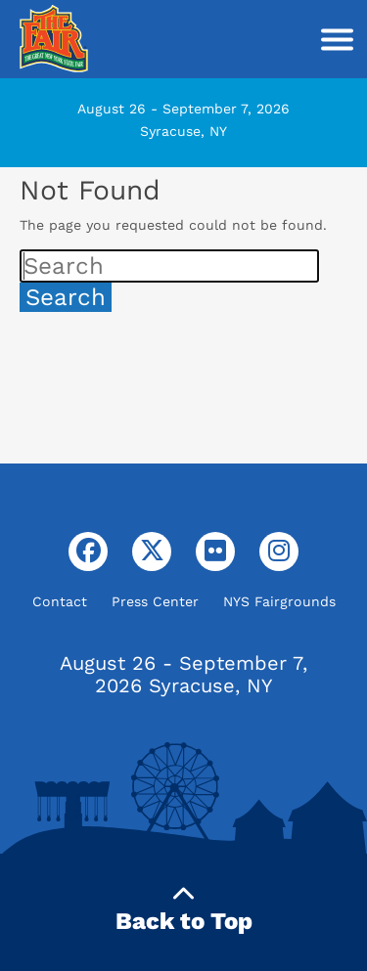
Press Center (155, 601)
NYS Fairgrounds (279, 601)
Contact (59, 601)
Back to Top (183, 909)
